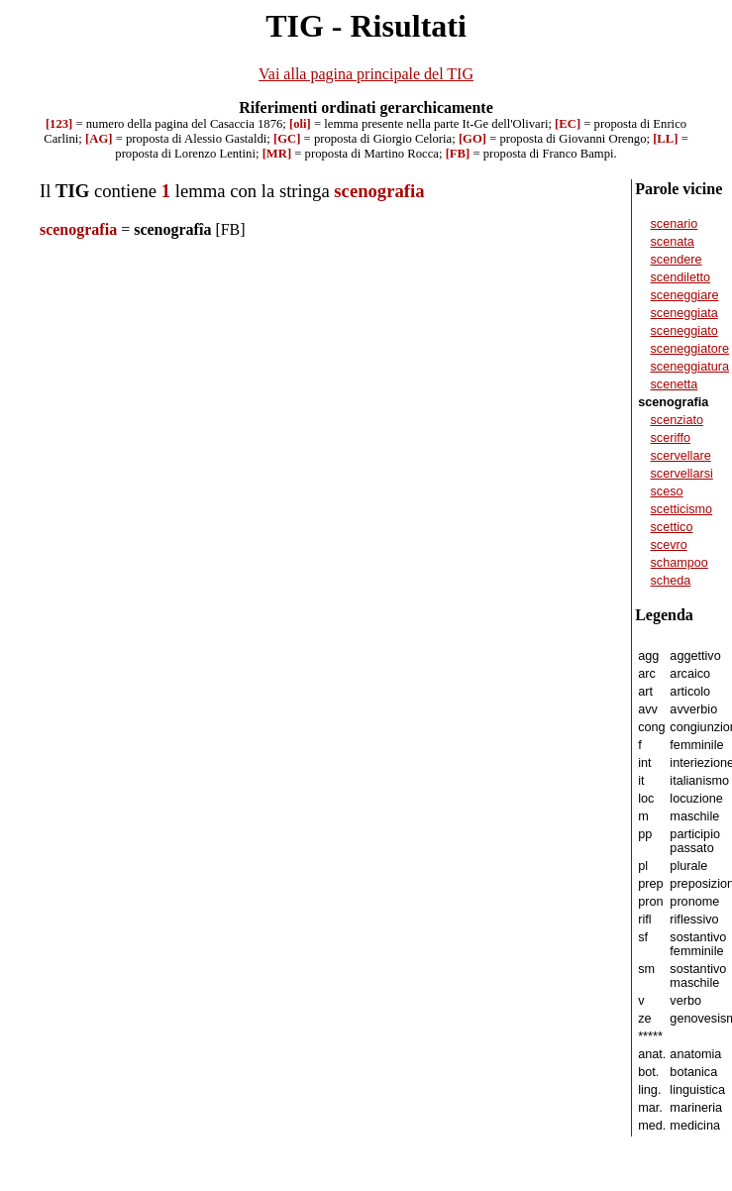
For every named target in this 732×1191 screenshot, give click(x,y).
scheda (671, 581)
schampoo (679, 563)
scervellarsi (682, 474)
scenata (672, 242)
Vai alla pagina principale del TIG (366, 73)
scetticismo (682, 509)
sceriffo (671, 438)
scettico (672, 527)
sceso (667, 491)
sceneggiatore (690, 349)
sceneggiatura (690, 367)
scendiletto (681, 277)
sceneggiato (684, 331)
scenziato (677, 420)
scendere (676, 260)
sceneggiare (685, 295)
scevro (669, 545)
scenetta (674, 384)
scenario (674, 224)
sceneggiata (684, 313)
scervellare (681, 456)
